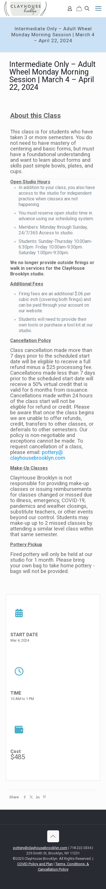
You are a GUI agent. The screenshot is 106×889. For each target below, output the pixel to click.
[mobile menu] (98, 8)
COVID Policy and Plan (35, 864)
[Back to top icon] (53, 836)
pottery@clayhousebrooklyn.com (37, 455)
